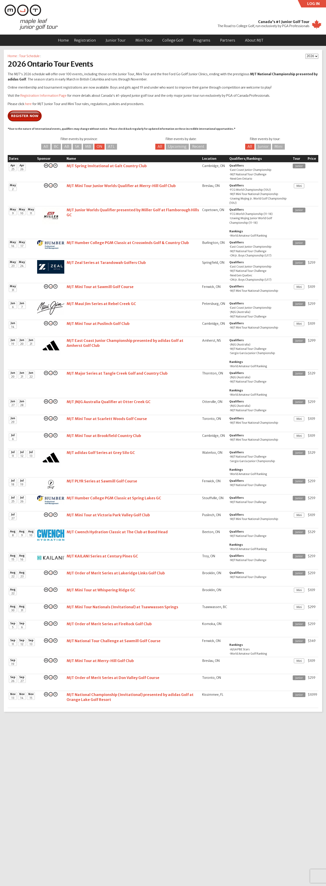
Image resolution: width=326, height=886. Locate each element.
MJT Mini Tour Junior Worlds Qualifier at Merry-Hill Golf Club (121, 185)
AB (66, 146)
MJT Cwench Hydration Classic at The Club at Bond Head (117, 532)
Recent (198, 146)
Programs (201, 40)
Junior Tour (116, 40)
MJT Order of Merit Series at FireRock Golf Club (109, 624)
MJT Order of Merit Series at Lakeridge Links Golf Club (116, 573)
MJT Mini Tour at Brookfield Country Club (104, 435)
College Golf (172, 40)
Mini (278, 146)
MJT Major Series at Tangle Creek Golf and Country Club (117, 373)
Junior (263, 146)
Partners (227, 40)
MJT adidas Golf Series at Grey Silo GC (101, 452)
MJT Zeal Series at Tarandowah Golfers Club (106, 262)
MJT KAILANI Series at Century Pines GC (102, 556)
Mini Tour (144, 40)
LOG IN (316, 4)
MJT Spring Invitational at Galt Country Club (107, 166)
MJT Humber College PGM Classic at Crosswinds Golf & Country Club (128, 242)
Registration (85, 40)
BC (56, 146)
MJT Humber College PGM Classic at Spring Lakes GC (114, 498)
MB (88, 146)
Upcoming (177, 146)
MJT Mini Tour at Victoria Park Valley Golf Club (108, 515)
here (28, 104)
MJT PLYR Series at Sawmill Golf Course (102, 481)
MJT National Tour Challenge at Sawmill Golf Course (114, 641)
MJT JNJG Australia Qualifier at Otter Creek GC (109, 402)
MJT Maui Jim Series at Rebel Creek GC (101, 303)
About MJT (254, 40)
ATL (111, 146)
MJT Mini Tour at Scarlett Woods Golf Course (107, 418)
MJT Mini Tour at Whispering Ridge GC (101, 590)
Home (63, 40)
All (45, 146)
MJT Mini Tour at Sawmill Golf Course (100, 286)
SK (77, 146)
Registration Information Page (43, 95)
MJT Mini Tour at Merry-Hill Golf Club (100, 660)
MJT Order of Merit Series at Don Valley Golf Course (113, 677)
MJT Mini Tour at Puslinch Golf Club (98, 323)
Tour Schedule (29, 56)
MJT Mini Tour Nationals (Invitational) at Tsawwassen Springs (122, 607)
